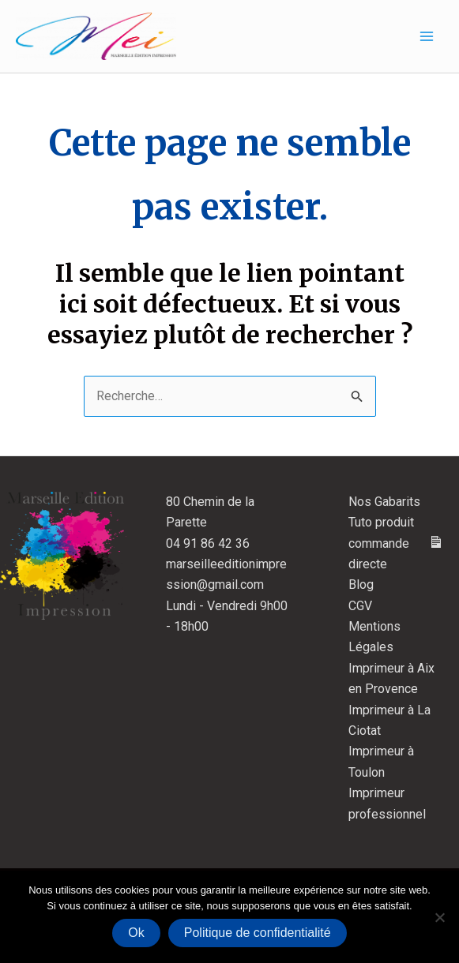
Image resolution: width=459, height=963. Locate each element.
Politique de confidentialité (257, 932)
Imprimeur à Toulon (381, 761)
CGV (360, 605)
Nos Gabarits (384, 501)
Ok (136, 932)
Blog (361, 584)
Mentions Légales (374, 636)
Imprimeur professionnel (387, 803)
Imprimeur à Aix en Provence (391, 678)
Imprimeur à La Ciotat (389, 720)
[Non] (439, 917)
